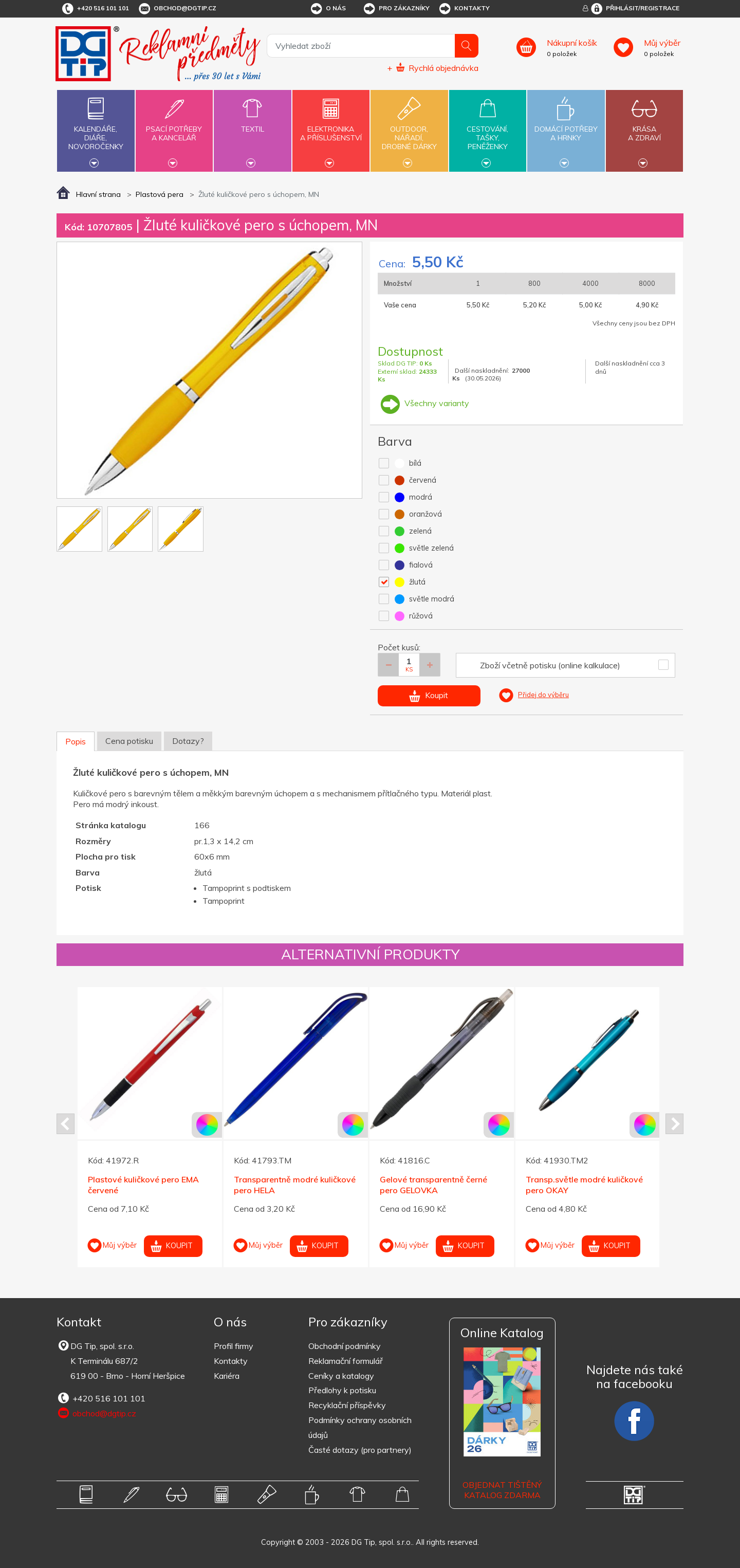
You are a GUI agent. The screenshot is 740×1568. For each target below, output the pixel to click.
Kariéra (226, 1376)
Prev (66, 1124)
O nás (327, 9)
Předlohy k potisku (342, 1390)
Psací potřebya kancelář (174, 127)
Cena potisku (129, 741)
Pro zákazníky (396, 9)
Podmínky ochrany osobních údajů (360, 1427)
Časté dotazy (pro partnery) (360, 1450)
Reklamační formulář (345, 1361)
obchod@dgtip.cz (176, 9)
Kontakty (464, 9)
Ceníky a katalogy (341, 1376)
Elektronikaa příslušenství (331, 127)
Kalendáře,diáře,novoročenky (95, 129)
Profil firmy (233, 1346)
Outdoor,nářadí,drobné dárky (409, 129)
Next (674, 1124)
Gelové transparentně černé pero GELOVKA (433, 1184)
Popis (75, 741)
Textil (252, 123)
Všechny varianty (423, 403)
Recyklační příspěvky (347, 1405)
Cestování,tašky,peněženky (487, 129)
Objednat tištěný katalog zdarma (502, 1490)
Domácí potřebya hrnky (565, 127)
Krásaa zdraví (644, 127)
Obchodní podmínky (344, 1346)
